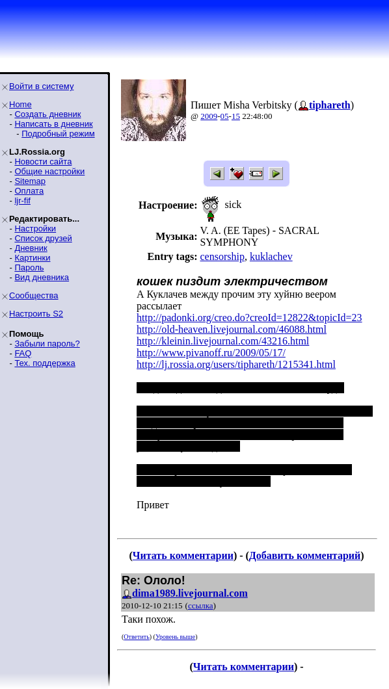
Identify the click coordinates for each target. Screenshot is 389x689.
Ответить (136, 636)
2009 (208, 116)
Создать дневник (47, 114)
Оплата (29, 191)
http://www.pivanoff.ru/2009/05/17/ (211, 352)
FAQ (22, 353)
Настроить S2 (36, 313)
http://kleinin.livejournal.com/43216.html (223, 340)
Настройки (35, 228)
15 (236, 116)
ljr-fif (22, 200)
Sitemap (30, 181)
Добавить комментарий (304, 555)
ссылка (200, 605)
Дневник (30, 248)
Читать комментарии (183, 555)
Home (20, 104)
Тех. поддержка (44, 363)
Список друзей (43, 238)
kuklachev (271, 256)
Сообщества (34, 295)
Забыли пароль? (46, 343)
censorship (222, 256)
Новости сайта (43, 161)
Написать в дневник (53, 124)
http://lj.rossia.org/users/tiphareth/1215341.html (236, 364)
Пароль (29, 267)
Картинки (32, 258)
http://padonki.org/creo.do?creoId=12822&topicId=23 (249, 317)
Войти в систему (41, 86)
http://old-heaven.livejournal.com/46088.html (232, 329)
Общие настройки (49, 171)
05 (225, 116)
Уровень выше (175, 636)
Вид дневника (41, 277)
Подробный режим (57, 133)
